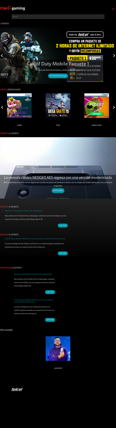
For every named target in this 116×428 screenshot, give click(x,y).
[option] (58, 55)
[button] (2, 56)
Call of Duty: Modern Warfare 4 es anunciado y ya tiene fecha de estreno (35, 239)
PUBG (58, 125)
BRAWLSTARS (97, 125)
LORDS (19, 125)
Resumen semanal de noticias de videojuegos (24, 211)
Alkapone (58, 368)
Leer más (62, 225)
